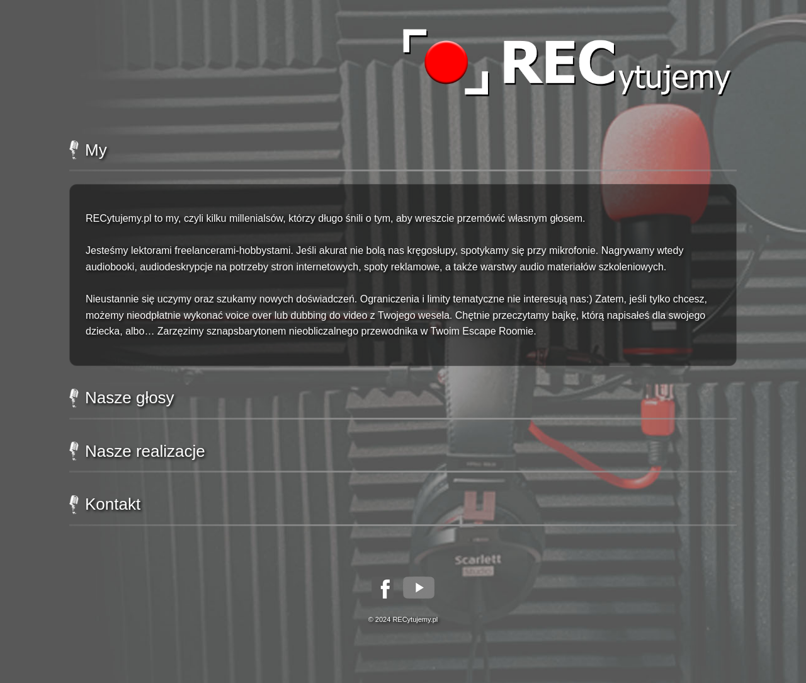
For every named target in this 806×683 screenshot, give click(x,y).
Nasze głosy (121, 398)
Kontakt (104, 504)
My (88, 150)
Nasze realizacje (137, 451)
